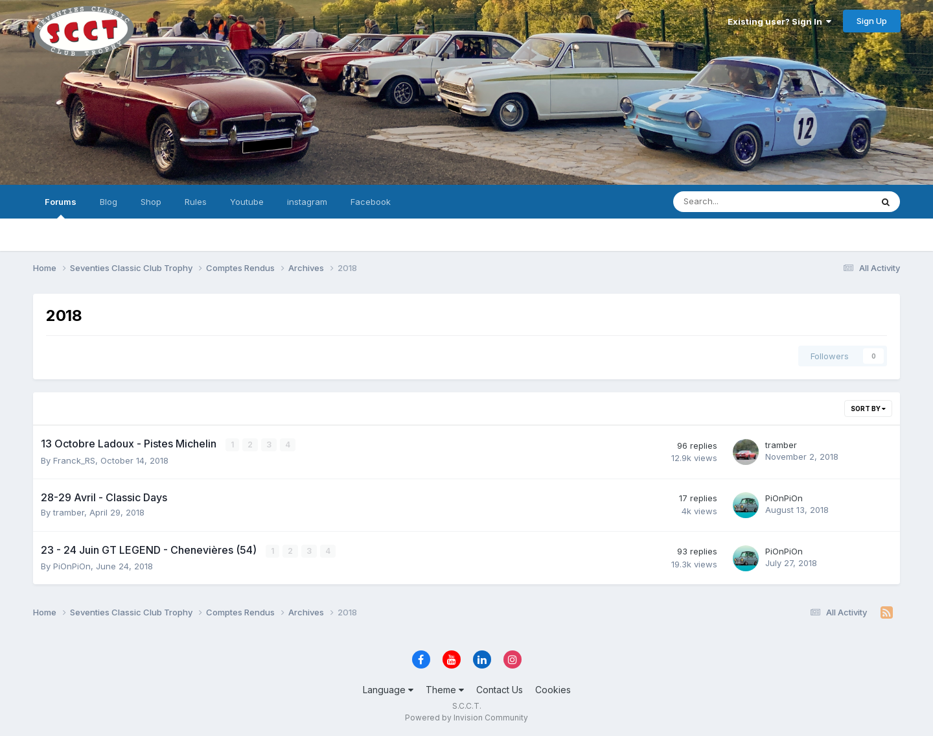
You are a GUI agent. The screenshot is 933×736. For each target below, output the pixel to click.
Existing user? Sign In (779, 21)
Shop (151, 201)
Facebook (371, 201)
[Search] (738, 201)
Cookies (553, 689)
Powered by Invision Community (466, 717)
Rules (196, 201)
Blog (108, 201)
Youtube (247, 201)
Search (114, 235)
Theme (445, 689)
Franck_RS (74, 460)
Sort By (868, 408)
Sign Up (872, 21)
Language (388, 689)
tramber (781, 445)
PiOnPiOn (784, 498)
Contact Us (499, 689)
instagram (307, 201)
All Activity (55, 235)
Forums (60, 207)
